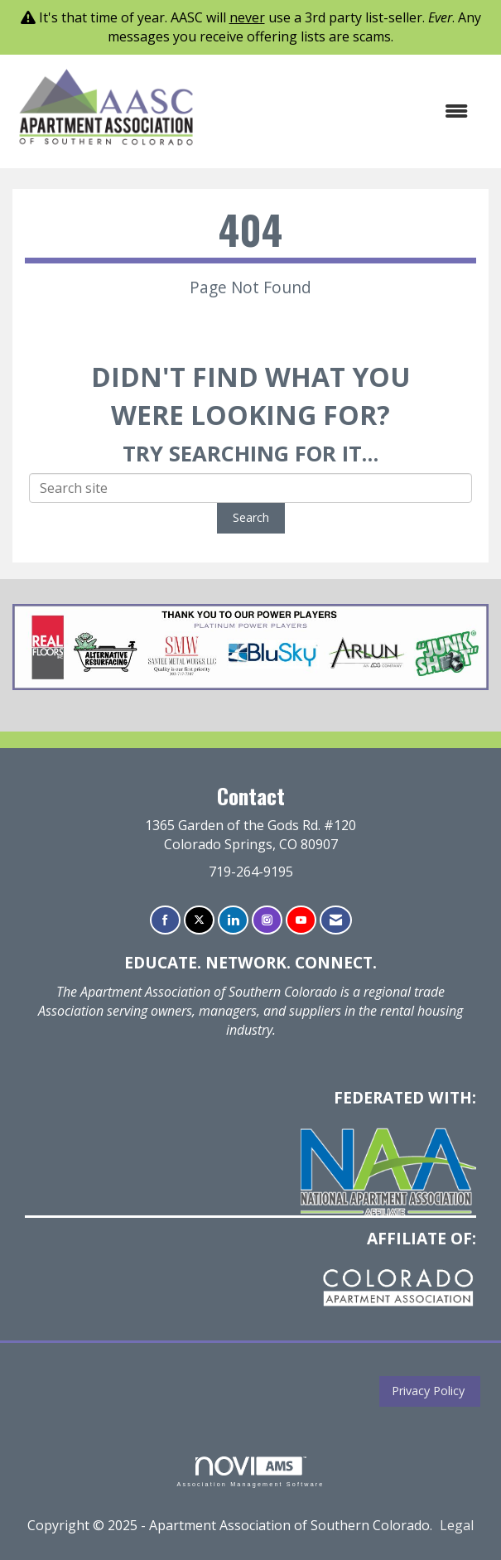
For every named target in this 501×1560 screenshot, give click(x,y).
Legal (457, 1525)
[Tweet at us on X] (199, 920)
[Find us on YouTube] (301, 920)
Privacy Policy (425, 1390)
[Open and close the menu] (342, 111)
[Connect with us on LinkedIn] (233, 920)
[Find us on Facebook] (165, 920)
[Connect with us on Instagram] (267, 920)
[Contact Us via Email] (336, 920)
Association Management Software (250, 1471)
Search (251, 517)
